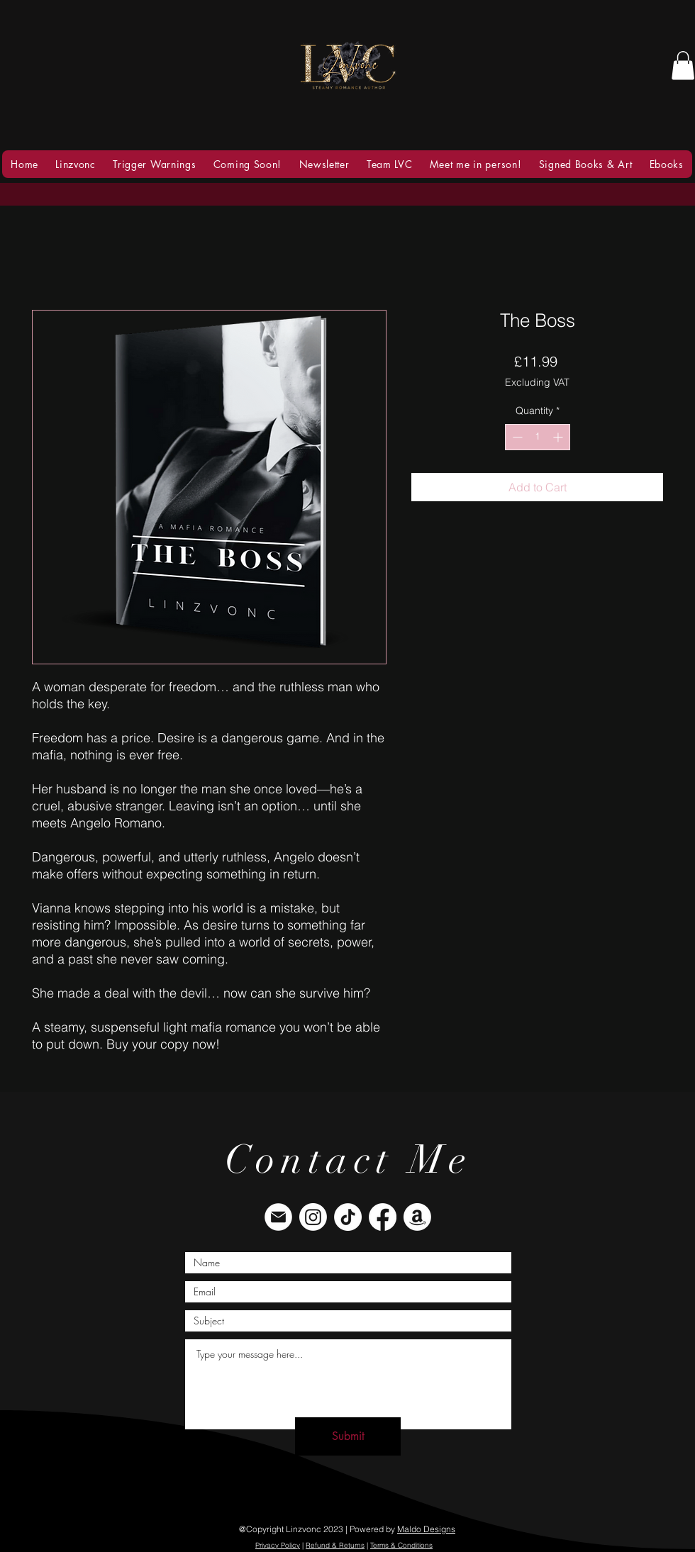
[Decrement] (516, 437)
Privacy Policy (277, 1545)
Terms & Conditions (401, 1545)
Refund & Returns (335, 1545)
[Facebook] (382, 1217)
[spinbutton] (537, 437)
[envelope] (278, 1217)
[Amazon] (417, 1217)
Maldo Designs (426, 1529)
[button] (683, 65)
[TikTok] (348, 1217)
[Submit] (348, 1436)
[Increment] (559, 437)
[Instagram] (313, 1217)
